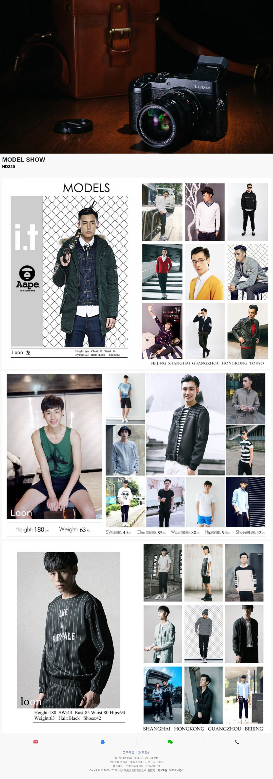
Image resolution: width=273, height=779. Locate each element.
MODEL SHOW (23, 159)
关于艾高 (129, 752)
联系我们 (144, 752)
